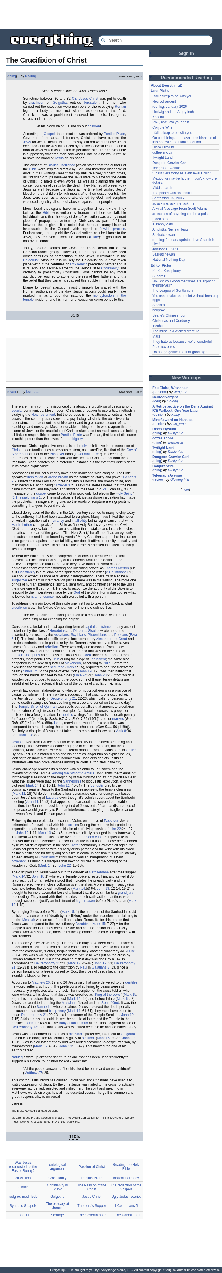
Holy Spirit (124, 493)
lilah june (180, 392)
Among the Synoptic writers (73, 773)
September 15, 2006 (168, 198)
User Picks (160, 91)
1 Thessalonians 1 (27, 497)
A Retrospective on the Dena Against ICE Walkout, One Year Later (182, 408)
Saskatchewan (163, 235)
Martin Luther (22, 525)
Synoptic (97, 785)
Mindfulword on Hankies (172, 420)
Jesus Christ (88, 98)
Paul (105, 489)
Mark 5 (71, 667)
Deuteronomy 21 (63, 698)
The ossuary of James (57, 1206)
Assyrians (61, 635)
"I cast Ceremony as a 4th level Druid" (181, 173)
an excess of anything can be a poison (181, 214)
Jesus (59, 158)
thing (12, 76)
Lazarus (52, 798)
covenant (19, 861)
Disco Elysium (163, 147)
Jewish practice (112, 229)
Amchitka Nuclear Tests (170, 229)
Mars (156, 336)
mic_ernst (178, 424)
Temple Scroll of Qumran (37, 707)
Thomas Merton (117, 568)
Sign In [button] (186, 53)
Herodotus (57, 631)
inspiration (35, 477)
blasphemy (57, 1011)
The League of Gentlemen (172, 291)
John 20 (100, 675)
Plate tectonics (163, 347)
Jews (27, 142)
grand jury (125, 893)
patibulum (29, 671)
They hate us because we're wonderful (182, 342)
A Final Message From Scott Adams (180, 209)
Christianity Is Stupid (57, 1187)
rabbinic (67, 715)
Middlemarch (162, 188)
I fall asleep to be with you (172, 96)
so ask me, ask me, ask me (173, 203)
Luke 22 (115, 829)
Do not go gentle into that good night (180, 352)
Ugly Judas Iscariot (125, 1196)
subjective (19, 580)
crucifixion (36, 103)
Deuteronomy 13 (24, 1027)
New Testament (43, 415)
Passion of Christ (92, 1167)
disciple (71, 825)
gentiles (131, 982)
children (94, 126)
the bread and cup (87, 837)
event (12, 392)
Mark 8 (120, 731)
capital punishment (99, 627)
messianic (76, 1034)
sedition (88, 1038)
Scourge (57, 1215)
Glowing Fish (180, 479)
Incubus (158, 326)
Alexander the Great (111, 639)
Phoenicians (97, 635)
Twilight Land (162, 158)
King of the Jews (108, 995)
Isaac (58, 723)
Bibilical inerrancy (61, 165)
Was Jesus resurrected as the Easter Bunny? (23, 1167)
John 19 (85, 671)
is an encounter (43, 596)
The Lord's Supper (91, 1206)
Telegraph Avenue (166, 168)
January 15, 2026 (165, 249)
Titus (56, 659)
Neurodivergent (164, 101)
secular (17, 410)
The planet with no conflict (172, 193)
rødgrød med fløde (23, 1196)
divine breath (58, 477)
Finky (175, 415)
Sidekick (158, 305)
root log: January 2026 (169, 107)
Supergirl (159, 276)
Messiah (28, 920)
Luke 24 (80, 675)
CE (74, 98)
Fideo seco (160, 219)
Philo (107, 663)
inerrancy (57, 521)
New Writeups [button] (186, 377)
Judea (86, 655)
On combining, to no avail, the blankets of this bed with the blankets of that (184, 140)
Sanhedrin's (72, 781)
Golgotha (60, 103)
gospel (41, 493)
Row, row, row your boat (170, 122)
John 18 (38, 876)
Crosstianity (57, 1178)
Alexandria (72, 663)
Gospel (49, 134)
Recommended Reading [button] (186, 77)
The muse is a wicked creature (175, 331)
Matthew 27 (33, 1073)
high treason (85, 901)
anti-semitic (78, 264)
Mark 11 (19, 793)
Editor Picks (161, 265)
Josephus (32, 655)
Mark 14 (32, 785)
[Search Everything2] (155, 40)
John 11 (63, 785)
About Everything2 (166, 85)
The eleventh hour (92, 1215)
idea (156, 401)
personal (160, 392)
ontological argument (57, 1167)
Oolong (172, 401)
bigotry (77, 439)
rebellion (51, 647)
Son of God (110, 1003)
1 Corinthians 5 (86, 454)
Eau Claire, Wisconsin (170, 388)
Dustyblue (175, 433)
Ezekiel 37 (64, 485)
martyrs (118, 719)
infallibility (79, 521)
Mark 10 (44, 833)
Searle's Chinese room (169, 315)
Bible (33, 169)
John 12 (22, 833)
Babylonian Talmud (73, 1023)
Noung (30, 76)
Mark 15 (68, 912)
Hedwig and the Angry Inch (173, 112)
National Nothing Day (168, 260)
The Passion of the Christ (91, 1187)
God (76, 592)
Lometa (32, 392)
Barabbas (82, 924)
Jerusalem (91, 103)
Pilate (94, 237)
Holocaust (30, 260)
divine (86, 446)
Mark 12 (74, 963)
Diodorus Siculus (86, 631)
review (158, 479)
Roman (120, 107)
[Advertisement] (111, 14)
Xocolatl (158, 117)
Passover (57, 454)
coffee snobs (162, 152)
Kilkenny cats (162, 224)
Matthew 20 (41, 982)
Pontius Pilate (114, 134)
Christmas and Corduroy (171, 321)
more (185, 489)
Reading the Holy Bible (126, 1167)
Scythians (78, 635)
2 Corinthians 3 (118, 572)
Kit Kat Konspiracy (166, 271)
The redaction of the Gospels (126, 1187)
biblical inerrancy (126, 1178)
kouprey (158, 310)
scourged (57, 667)
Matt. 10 (25, 735)
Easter (75, 845)
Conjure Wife (162, 127)
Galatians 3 (101, 967)
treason (17, 655)
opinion (159, 415)
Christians (47, 857)
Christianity (109, 268)
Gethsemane (99, 872)
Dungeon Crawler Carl (169, 163)
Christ (16, 450)
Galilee (131, 750)
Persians (121, 635)
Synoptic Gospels (23, 1206)
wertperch (175, 442)
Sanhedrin (45, 1007)
